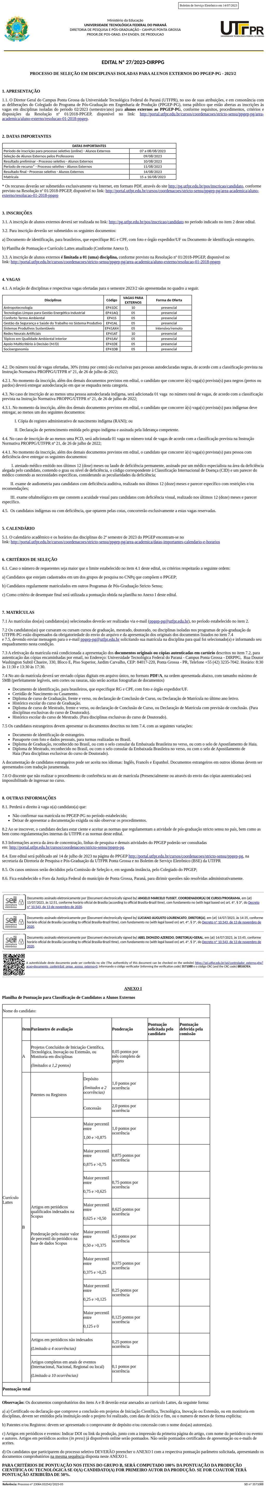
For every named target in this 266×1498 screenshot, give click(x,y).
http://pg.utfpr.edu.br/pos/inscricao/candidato (205, 186)
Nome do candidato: (19, 1011)
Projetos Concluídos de (50, 1047)
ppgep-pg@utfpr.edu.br (168, 621)
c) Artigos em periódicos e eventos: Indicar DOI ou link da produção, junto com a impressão (79, 1433)
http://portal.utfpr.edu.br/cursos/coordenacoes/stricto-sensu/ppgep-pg (66, 847)
